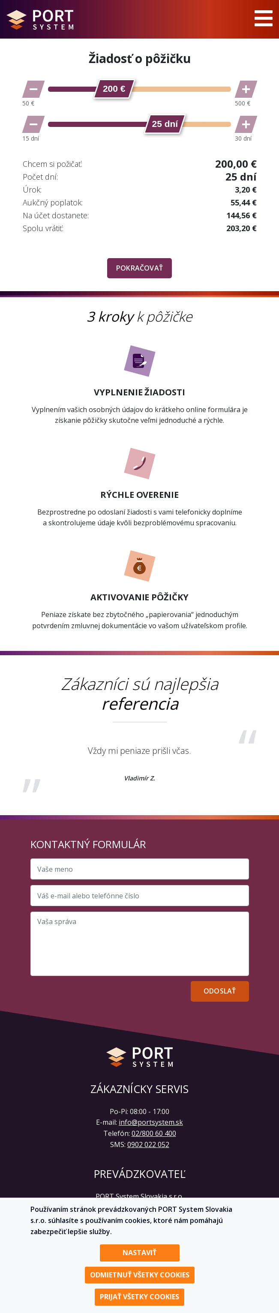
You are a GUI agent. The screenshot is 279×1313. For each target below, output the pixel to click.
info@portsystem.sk (151, 1122)
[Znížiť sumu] (33, 89)
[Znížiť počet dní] (33, 124)
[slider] (114, 89)
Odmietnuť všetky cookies (139, 1275)
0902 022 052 (148, 1144)
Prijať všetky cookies (139, 1296)
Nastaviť (139, 1252)
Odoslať (220, 991)
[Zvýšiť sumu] (246, 89)
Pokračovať (139, 268)
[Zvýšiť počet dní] (246, 124)
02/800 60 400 (154, 1133)
